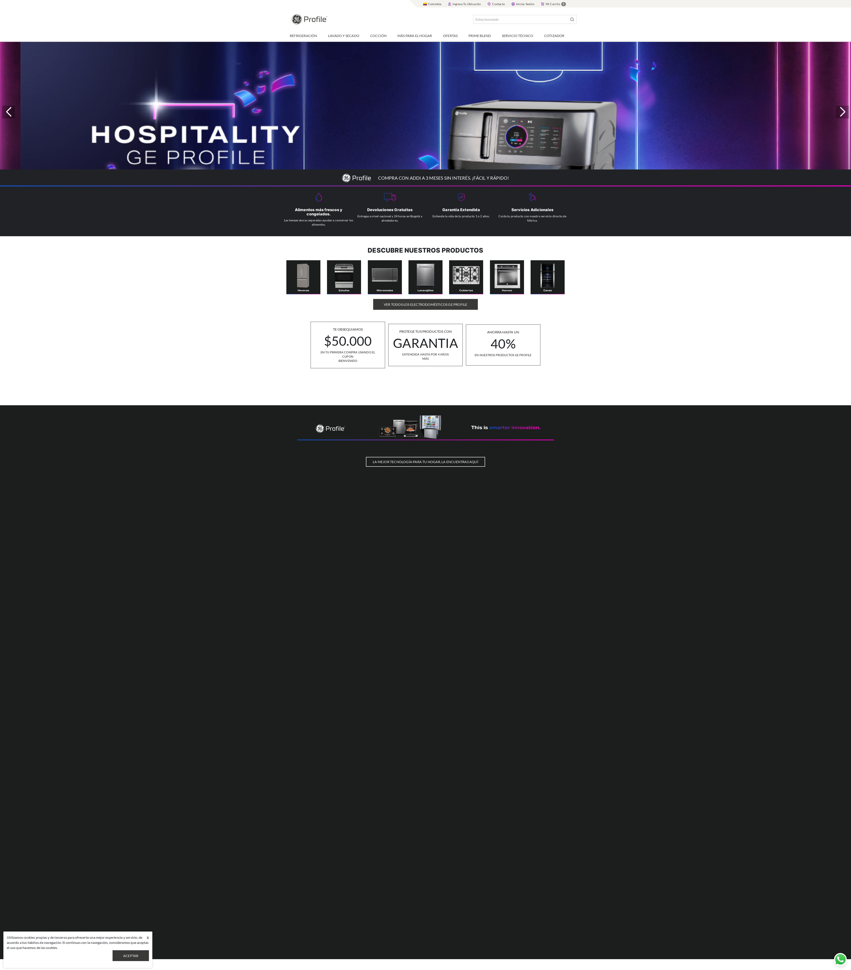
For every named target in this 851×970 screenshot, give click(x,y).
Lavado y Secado (343, 36)
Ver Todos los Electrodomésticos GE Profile (425, 304)
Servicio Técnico (517, 36)
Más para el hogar (414, 36)
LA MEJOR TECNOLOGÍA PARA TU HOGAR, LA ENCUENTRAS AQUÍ (425, 462)
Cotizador (554, 36)
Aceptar (130, 956)
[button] (842, 112)
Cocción (378, 36)
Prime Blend (479, 36)
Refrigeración (303, 36)
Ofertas (450, 36)
